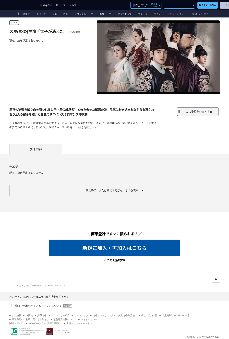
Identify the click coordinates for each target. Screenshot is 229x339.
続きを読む (85, 127)
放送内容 (35, 149)
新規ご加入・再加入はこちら (115, 248)
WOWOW (21, 5)
